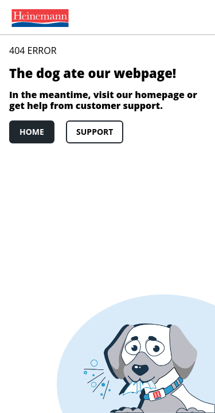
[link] (38, 17)
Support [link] (94, 131)
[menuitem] (38, 17)
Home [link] (31, 131)
